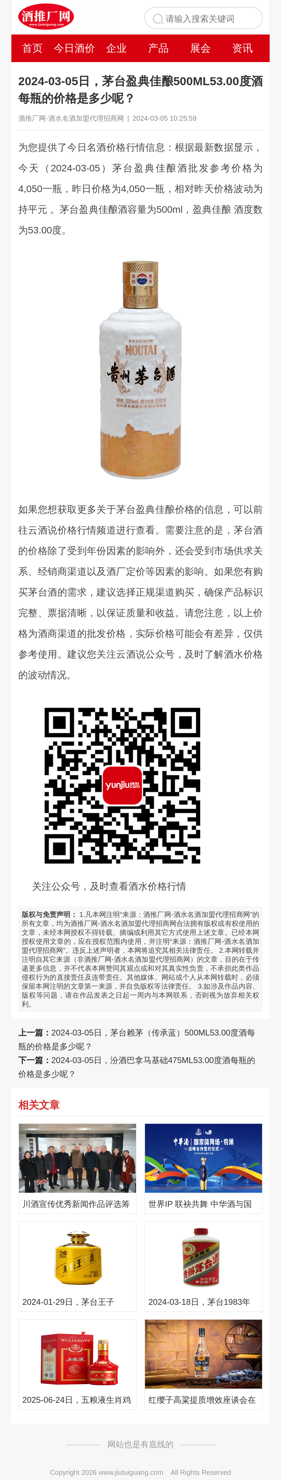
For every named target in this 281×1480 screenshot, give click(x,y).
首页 (32, 48)
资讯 (242, 48)
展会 (200, 48)
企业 (116, 48)
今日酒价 (74, 48)
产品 (158, 48)
